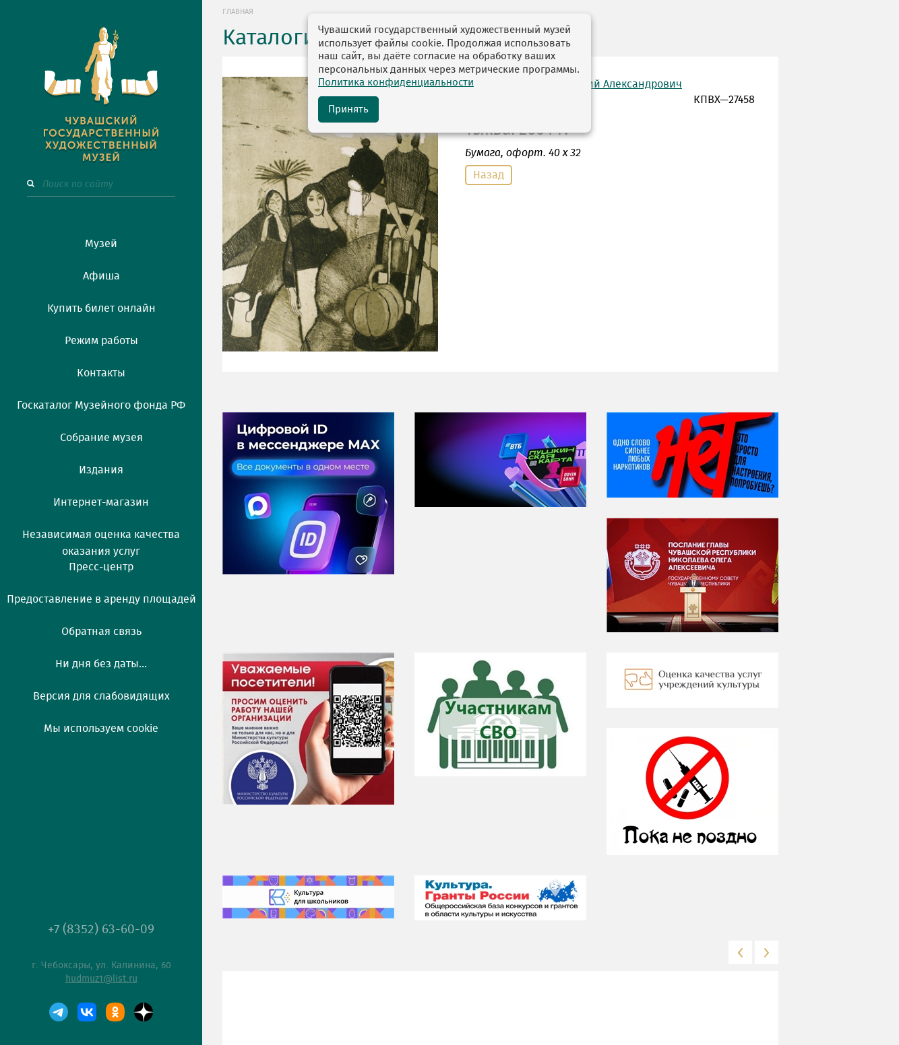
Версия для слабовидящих (101, 696)
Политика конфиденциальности (396, 82)
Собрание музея (101, 437)
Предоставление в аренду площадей (101, 599)
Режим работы (101, 340)
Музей (101, 243)
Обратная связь (101, 631)
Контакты (101, 373)
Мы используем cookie (101, 728)
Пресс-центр (101, 567)
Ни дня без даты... (101, 664)
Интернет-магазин (101, 502)
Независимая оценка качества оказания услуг (101, 540)
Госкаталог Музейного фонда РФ (101, 405)
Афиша (101, 276)
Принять (348, 109)
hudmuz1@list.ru (101, 979)
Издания (101, 470)
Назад (488, 175)
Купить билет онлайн (101, 308)
